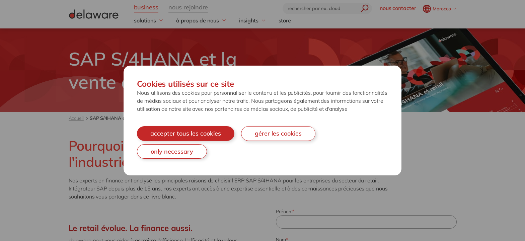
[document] (262, 120)
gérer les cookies (278, 133)
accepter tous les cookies (185, 133)
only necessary (172, 151)
